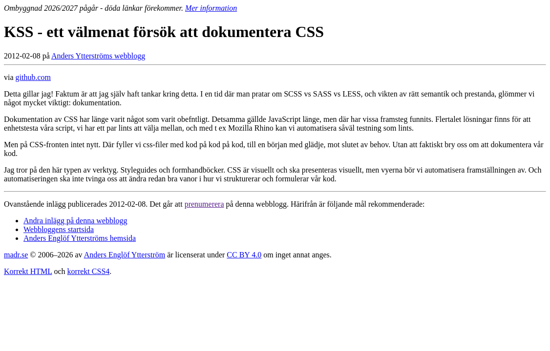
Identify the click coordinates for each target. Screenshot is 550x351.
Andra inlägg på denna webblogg (75, 220)
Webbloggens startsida (58, 229)
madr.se (16, 255)
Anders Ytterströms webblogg (98, 56)
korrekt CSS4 (88, 271)
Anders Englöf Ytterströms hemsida (79, 238)
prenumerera (204, 204)
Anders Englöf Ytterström (124, 255)
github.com (33, 77)
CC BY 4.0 (244, 255)
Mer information (211, 8)
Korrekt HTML (28, 271)
